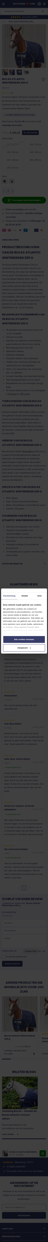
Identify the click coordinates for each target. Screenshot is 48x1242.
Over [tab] (39, 596)
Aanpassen (24, 648)
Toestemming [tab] (9, 596)
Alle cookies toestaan (24, 639)
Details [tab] (25, 596)
